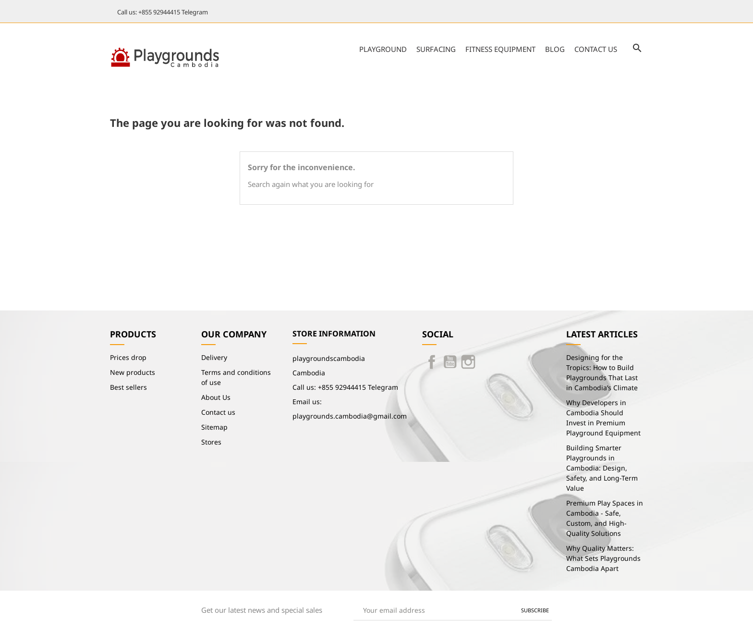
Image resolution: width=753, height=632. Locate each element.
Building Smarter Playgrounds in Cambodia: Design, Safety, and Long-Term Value (602, 468)
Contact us (595, 49)
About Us (216, 397)
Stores (211, 441)
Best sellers (128, 387)
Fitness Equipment (500, 49)
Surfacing (436, 49)
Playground (383, 49)
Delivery (214, 357)
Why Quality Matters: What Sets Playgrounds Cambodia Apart (603, 558)
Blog (555, 49)
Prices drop (128, 357)
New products (132, 372)
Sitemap (214, 427)
